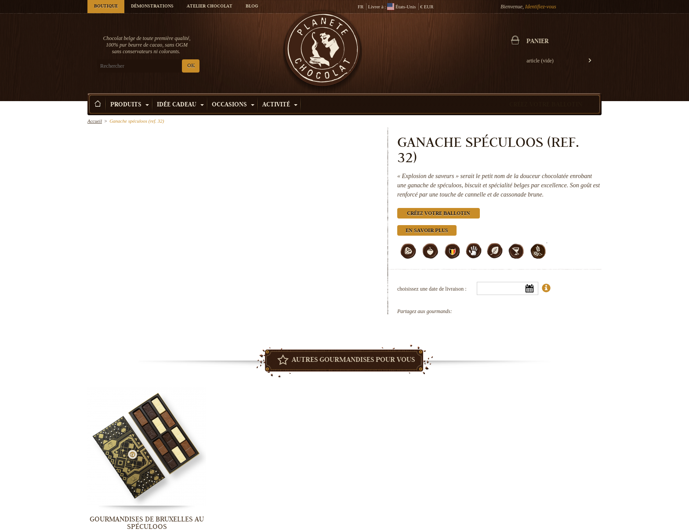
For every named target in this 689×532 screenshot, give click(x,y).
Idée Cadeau (180, 105)
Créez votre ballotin (545, 105)
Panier (537, 41)
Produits (129, 105)
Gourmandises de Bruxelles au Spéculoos (147, 523)
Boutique (106, 7)
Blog (252, 7)
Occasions (233, 105)
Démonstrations (152, 7)
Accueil (94, 121)
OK (191, 66)
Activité (279, 105)
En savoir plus (427, 231)
